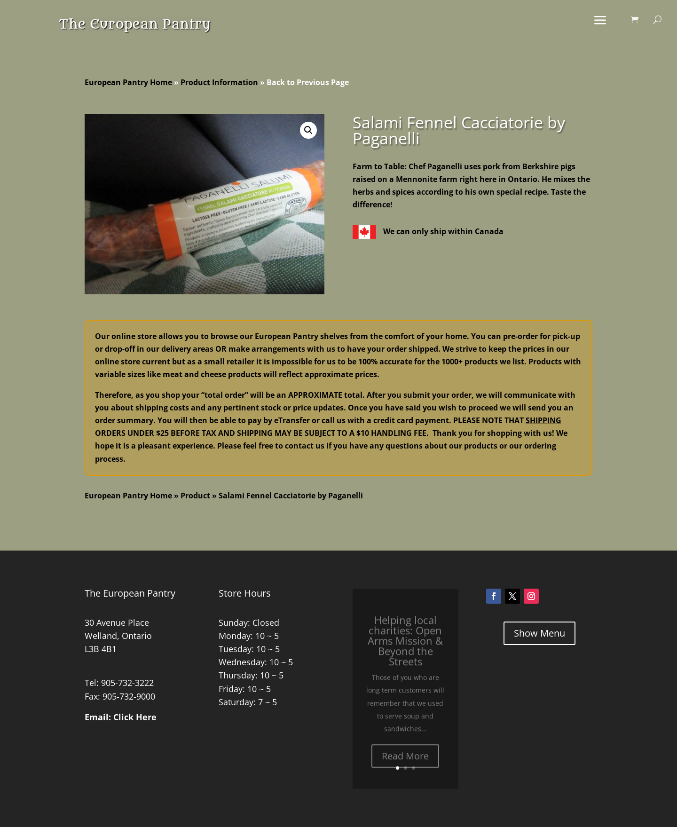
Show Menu (539, 633)
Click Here (135, 717)
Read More (405, 763)
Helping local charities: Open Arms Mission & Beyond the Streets (405, 648)
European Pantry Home (128, 82)
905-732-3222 (127, 682)
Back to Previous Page (308, 82)
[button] (308, 130)
